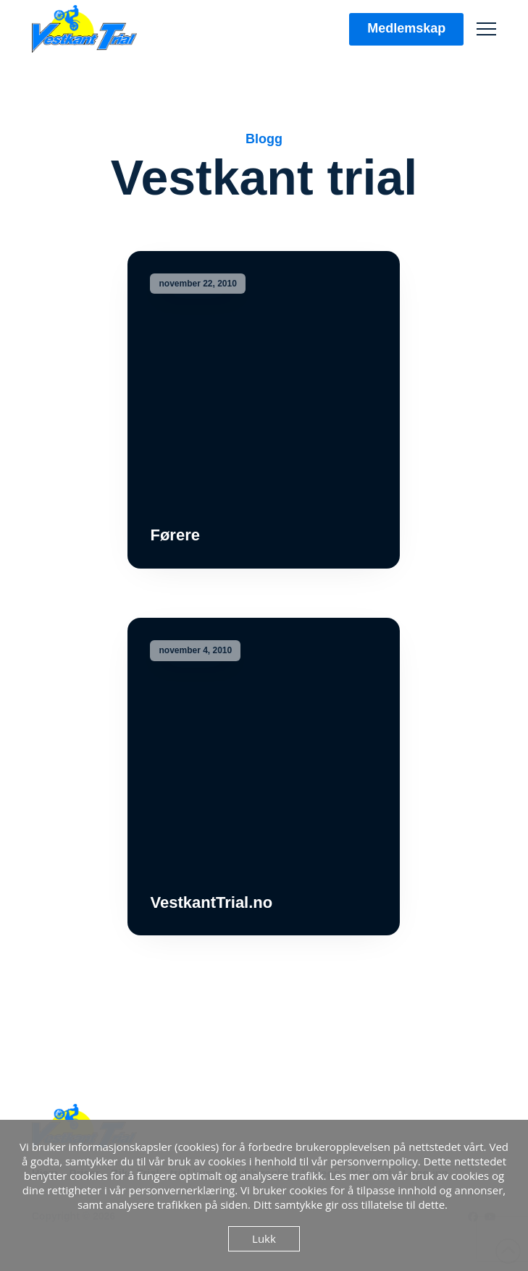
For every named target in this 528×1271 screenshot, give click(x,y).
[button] (486, 29)
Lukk (264, 1238)
